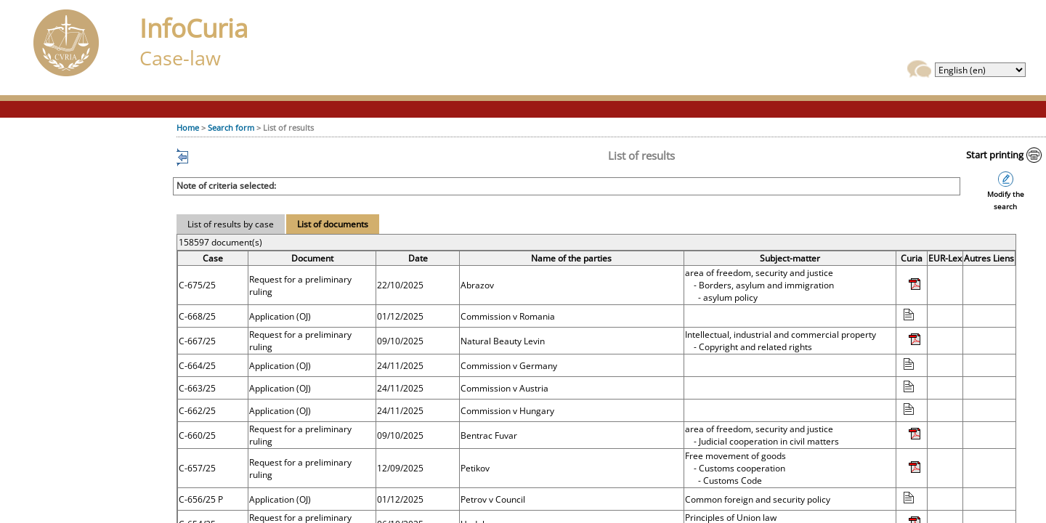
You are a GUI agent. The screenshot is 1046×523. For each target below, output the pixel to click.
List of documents (332, 224)
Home (188, 127)
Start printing (994, 154)
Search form (231, 127)
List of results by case (230, 224)
